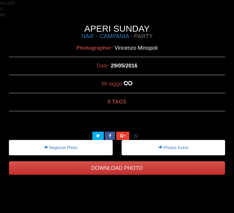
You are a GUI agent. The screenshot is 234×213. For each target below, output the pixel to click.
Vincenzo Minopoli (136, 48)
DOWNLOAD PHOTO (117, 168)
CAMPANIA (114, 36)
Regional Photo (61, 147)
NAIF (87, 36)
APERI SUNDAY (117, 28)
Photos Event (173, 147)
